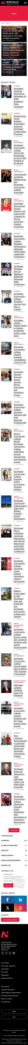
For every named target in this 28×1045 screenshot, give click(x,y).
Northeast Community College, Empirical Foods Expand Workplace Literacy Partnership (19, 571)
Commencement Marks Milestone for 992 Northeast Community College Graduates (20, 183)
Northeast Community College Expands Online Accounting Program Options (19, 480)
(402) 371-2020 (5, 948)
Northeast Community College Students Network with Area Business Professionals (20, 413)
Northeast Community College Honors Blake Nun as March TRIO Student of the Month (20, 666)
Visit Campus (5, 963)
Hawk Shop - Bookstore (8, 966)
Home (3, 23)
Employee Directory (7, 978)
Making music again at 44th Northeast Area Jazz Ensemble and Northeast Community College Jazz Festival (19, 603)
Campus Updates (14, 855)
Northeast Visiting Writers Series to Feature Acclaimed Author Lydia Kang (20, 328)
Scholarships (5, 969)
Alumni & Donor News (14, 845)
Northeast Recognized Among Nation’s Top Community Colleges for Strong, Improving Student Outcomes (19, 215)
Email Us (8, 885)
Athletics (14, 850)
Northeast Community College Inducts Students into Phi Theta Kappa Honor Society (20, 717)
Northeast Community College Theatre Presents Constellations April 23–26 (20, 354)
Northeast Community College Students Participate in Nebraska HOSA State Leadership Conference (20, 246)
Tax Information (5, 1002)
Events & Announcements (14, 860)
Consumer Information (7, 989)
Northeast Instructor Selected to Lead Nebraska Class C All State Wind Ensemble (19, 777)
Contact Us (4, 950)
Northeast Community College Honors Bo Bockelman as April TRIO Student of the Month (20, 154)
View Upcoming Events (10, 920)
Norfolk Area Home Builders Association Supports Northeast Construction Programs (20, 125)
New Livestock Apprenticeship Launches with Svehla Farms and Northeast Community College (20, 746)
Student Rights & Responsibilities (11, 993)
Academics (14, 840)
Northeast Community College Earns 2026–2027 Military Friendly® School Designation (20, 509)
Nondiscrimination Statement (9, 996)
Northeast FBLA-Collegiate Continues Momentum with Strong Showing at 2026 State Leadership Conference (19, 540)
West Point (22, 1035)
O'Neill (9, 1035)
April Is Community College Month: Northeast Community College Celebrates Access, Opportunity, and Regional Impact (20, 447)
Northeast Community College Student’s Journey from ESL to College (20, 301)
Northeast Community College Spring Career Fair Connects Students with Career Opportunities (20, 638)
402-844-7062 (8, 881)
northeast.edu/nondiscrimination (14, 1043)
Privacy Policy (5, 986)
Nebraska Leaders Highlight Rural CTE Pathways (18, 690)
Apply (14, 1011)
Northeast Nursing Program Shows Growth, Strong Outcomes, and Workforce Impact (19, 383)
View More (14, 830)
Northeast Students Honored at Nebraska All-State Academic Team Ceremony (20, 97)
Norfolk (5, 1035)
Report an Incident (6, 999)
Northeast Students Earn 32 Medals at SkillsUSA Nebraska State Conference (19, 275)
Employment (5, 975)
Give (14, 1017)
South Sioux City (15, 1035)
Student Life (14, 865)
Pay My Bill (4, 972)
